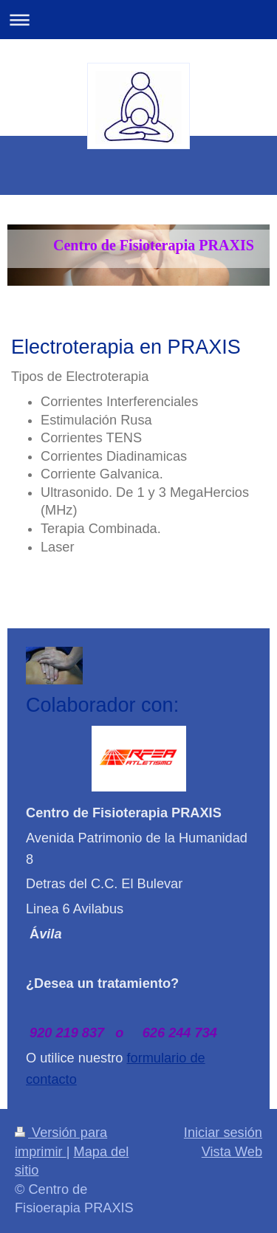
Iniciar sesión (223, 1132)
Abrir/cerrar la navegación (138, 19)
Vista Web (232, 1151)
